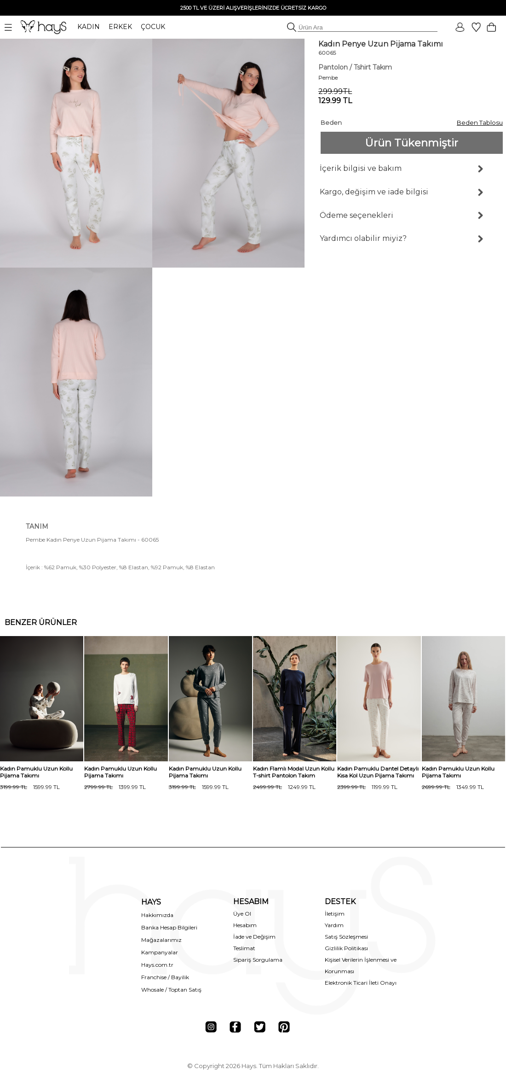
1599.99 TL (30, 786)
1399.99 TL (115, 786)
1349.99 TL (453, 786)
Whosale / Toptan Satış (171, 989)
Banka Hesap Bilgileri (169, 927)
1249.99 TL (284, 786)
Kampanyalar (159, 952)
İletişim (335, 913)
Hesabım (245, 925)
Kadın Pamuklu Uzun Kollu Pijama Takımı (36, 772)
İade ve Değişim (254, 936)
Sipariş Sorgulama (257, 959)
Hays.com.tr (157, 964)
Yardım (334, 925)
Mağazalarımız (161, 939)
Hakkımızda (157, 914)
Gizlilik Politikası (346, 948)
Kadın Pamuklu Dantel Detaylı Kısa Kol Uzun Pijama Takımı (378, 772)
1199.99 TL (367, 786)
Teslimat (244, 948)
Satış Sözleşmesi (346, 936)
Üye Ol (242, 913)
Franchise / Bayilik (165, 977)
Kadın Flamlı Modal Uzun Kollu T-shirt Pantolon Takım (293, 772)
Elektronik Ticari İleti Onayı (361, 982)
